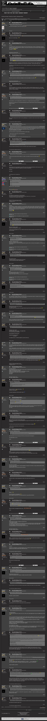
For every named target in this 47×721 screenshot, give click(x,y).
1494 (21, 18)
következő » (43, 17)
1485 (8, 18)
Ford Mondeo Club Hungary (5, 16)
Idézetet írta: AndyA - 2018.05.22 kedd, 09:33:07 (14, 112)
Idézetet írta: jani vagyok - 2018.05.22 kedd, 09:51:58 (15, 125)
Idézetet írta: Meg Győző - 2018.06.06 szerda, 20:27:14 (15, 671)
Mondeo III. (14, 16)
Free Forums (25, 713)
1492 (18, 18)
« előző (40, 17)
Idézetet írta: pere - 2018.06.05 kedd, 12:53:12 (14, 474)
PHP (41, 713)
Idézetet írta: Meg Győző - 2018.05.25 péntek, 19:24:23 (15, 237)
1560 (28, 18)
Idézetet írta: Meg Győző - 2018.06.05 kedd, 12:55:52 (15, 517)
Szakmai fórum (11, 16)
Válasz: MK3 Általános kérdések (17, 22)
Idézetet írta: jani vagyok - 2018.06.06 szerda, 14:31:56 (15, 555)
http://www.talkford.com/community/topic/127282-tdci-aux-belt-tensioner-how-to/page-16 (21, 435)
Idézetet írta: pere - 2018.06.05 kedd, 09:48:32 (14, 381)
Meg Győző (3, 32)
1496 (24, 18)
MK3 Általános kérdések (20, 16)
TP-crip (9, 713)
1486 (9, 18)
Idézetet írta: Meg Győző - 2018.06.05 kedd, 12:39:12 (15, 446)
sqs (2, 191)
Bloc (25, 714)
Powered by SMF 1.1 (20, 712)
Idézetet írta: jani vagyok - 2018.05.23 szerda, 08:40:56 (15, 153)
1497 (26, 18)
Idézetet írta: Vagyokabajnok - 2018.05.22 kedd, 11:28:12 (15, 140)
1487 (11, 18)
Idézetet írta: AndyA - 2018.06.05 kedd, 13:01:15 (14, 533)
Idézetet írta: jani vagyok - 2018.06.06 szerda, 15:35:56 (15, 592)
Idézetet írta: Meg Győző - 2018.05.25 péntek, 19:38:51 (15, 267)
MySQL (39, 713)
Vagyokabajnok (4, 123)
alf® (2, 177)
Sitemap (3, 713)
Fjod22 (3, 163)
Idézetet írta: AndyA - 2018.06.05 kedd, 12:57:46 (14, 487)
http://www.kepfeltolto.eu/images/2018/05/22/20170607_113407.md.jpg (19, 131)
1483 (5, 18)
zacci (2, 22)
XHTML (43, 713)
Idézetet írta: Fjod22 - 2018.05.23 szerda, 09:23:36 (15, 179)
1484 (7, 18)
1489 (14, 18)
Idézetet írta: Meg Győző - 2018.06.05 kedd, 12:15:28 (15, 399)
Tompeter (3, 42)
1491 (17, 18)
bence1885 (3, 294)
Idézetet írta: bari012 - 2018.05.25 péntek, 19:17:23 (15, 220)
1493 (20, 18)
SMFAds (21, 713)
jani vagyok (3, 83)
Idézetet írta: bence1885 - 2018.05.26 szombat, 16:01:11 (15, 354)
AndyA (3, 151)
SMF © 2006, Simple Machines (26, 712)
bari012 (3, 203)
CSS (44, 713)
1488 (12, 18)
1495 (23, 18)
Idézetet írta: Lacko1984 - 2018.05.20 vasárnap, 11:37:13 (15, 24)
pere (2, 366)
